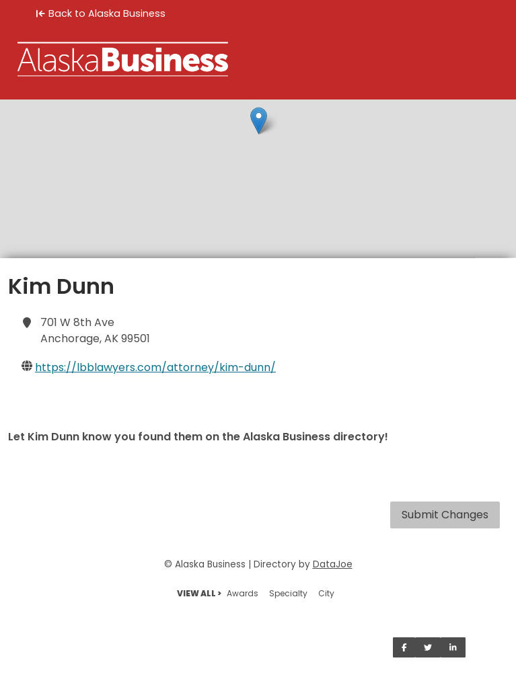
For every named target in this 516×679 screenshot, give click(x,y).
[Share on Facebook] (404, 647)
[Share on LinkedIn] (453, 647)
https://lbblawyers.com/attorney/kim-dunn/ (155, 367)
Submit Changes (445, 514)
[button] (258, 120)
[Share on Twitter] (428, 647)
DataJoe (333, 564)
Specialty (288, 593)
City (326, 593)
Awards (242, 593)
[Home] (258, 59)
